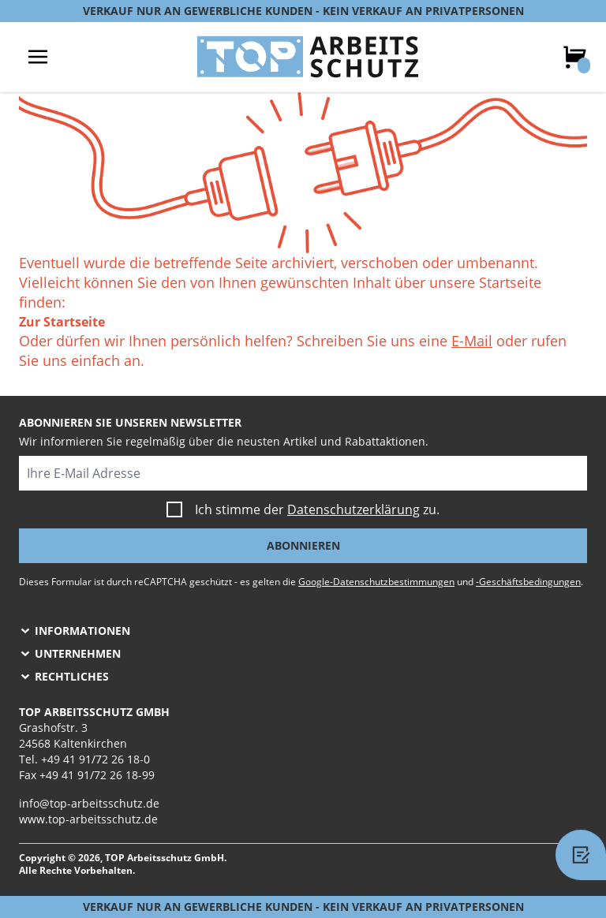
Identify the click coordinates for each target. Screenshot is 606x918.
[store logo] (307, 57)
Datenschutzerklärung (353, 509)
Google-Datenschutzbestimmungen (376, 581)
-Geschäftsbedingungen (528, 581)
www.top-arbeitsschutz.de (88, 819)
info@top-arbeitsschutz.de (89, 803)
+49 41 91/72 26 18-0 (95, 759)
